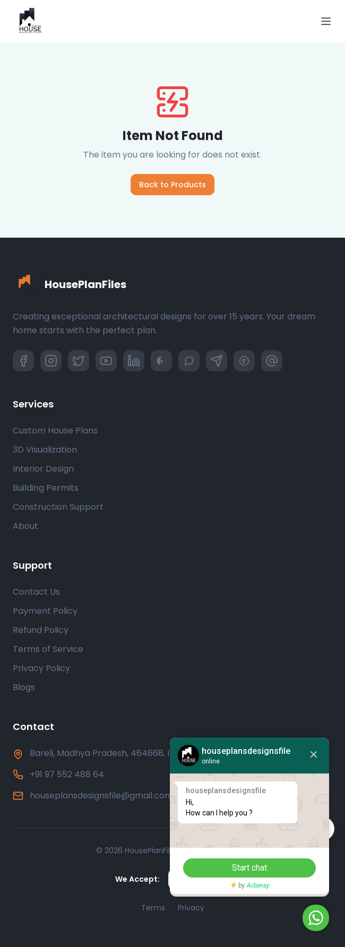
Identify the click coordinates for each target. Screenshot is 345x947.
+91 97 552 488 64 (67, 774)
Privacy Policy (41, 668)
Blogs (24, 687)
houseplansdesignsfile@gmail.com (101, 795)
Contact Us (36, 592)
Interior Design (43, 469)
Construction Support (58, 507)
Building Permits (46, 488)
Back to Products (172, 184)
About (25, 526)
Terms (153, 907)
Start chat (249, 868)
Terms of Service (48, 649)
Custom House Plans (55, 430)
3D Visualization (45, 450)
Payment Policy (45, 611)
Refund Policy (40, 630)
